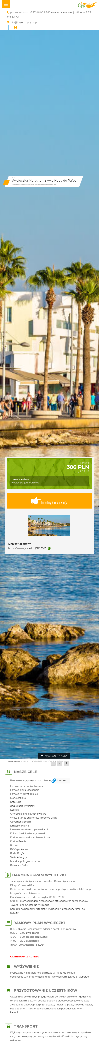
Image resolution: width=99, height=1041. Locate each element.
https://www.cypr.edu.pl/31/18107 (27, 548)
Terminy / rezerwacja (49, 500)
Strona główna (14, 761)
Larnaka (61, 780)
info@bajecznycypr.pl (24, 22)
